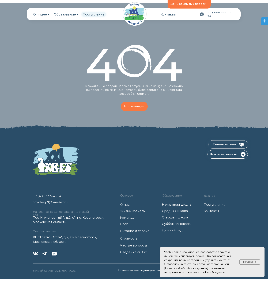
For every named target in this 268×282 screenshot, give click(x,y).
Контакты (168, 14)
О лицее (40, 14)
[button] (228, 144)
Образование (65, 14)
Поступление (93, 14)
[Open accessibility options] (264, 21)
